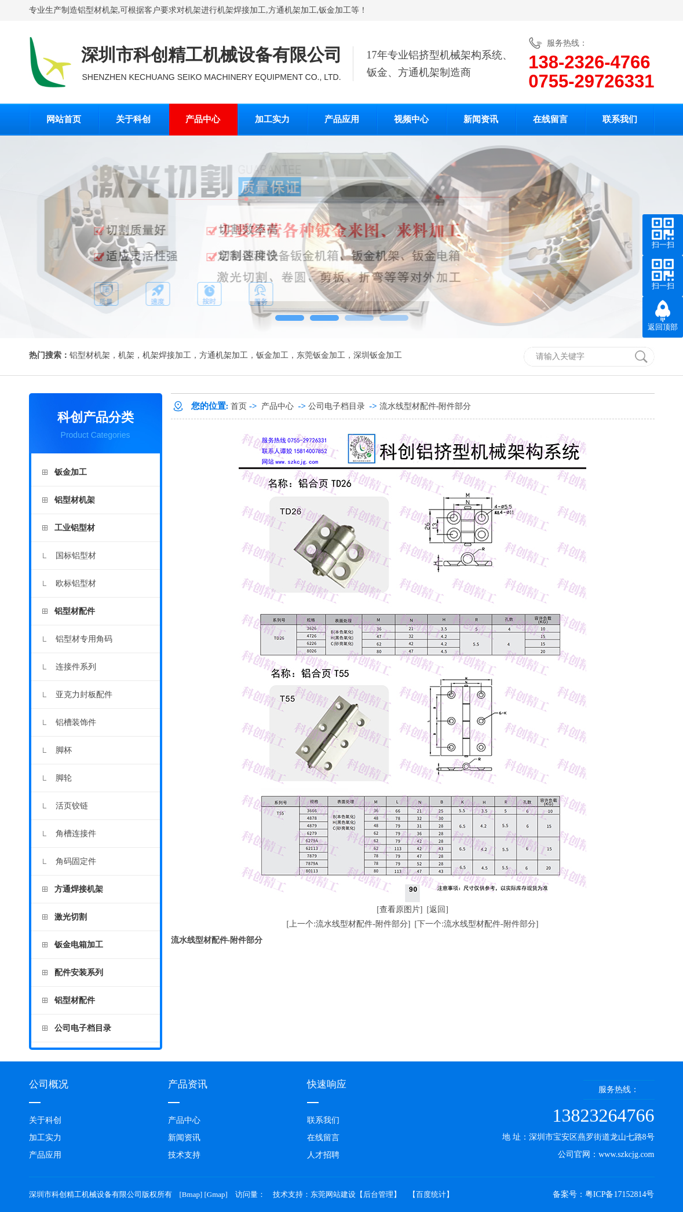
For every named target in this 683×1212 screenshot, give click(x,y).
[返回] (437, 909)
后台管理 (378, 1194)
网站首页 (63, 119)
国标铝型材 (76, 555)
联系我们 (619, 119)
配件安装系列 (78, 972)
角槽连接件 (76, 833)
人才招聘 (323, 1155)
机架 (193, 10)
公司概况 (48, 1084)
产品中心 (202, 119)
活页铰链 (72, 805)
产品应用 (341, 119)
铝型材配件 (74, 611)
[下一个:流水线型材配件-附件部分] (477, 924)
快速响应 (326, 1084)
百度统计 (431, 1194)
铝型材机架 (98, 10)
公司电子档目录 (82, 1028)
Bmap (191, 1194)
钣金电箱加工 (78, 944)
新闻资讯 (480, 119)
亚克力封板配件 (84, 694)
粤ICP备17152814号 (620, 1194)
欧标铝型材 (76, 583)
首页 (239, 406)
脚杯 (64, 750)
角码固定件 (76, 861)
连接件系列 (76, 666)
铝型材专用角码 (84, 639)
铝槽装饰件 (76, 722)
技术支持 (184, 1155)
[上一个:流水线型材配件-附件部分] (349, 924)
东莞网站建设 (333, 1194)
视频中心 (411, 119)
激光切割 (70, 917)
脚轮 (64, 778)
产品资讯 (187, 1084)
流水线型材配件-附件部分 (425, 406)
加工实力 (272, 119)
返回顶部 (663, 327)
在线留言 (550, 119)
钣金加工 (335, 10)
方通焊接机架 (78, 889)
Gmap (216, 1194)
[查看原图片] (399, 909)
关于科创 (133, 119)
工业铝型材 (74, 527)
